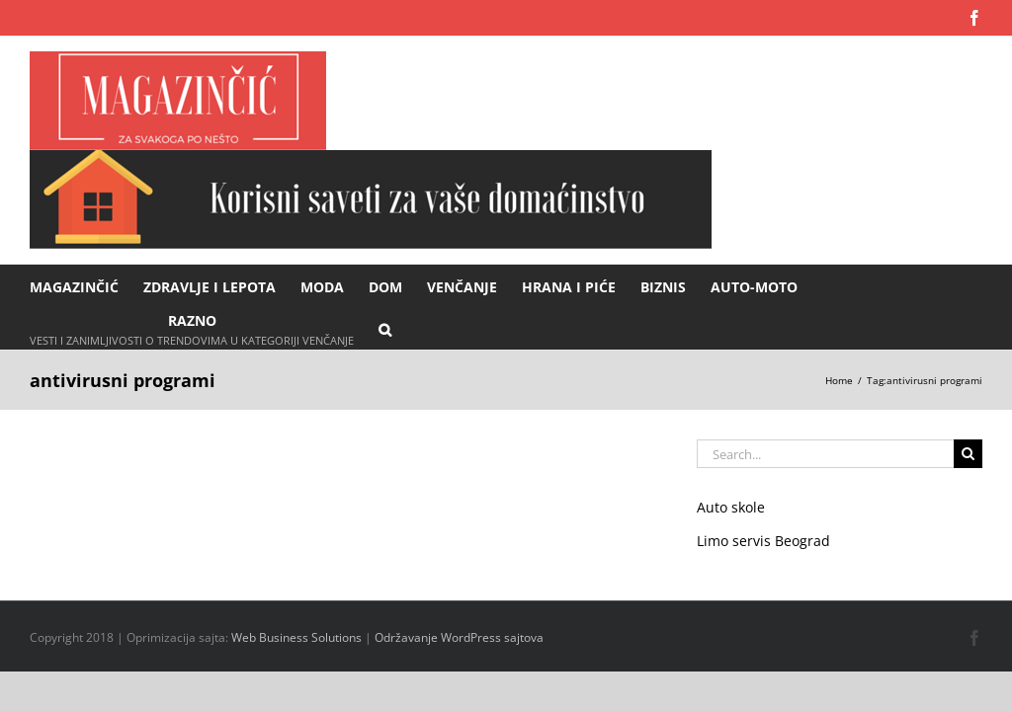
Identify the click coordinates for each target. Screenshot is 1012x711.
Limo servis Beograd (763, 540)
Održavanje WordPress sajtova (459, 637)
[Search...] (825, 453)
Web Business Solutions (296, 637)
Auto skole (731, 507)
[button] (385, 328)
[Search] (968, 453)
